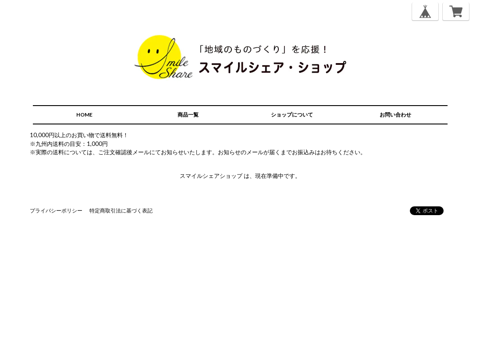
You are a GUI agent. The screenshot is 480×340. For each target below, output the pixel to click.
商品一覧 (188, 114)
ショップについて (292, 114)
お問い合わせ (395, 114)
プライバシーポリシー (56, 210)
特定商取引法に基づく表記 (121, 210)
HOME (84, 114)
